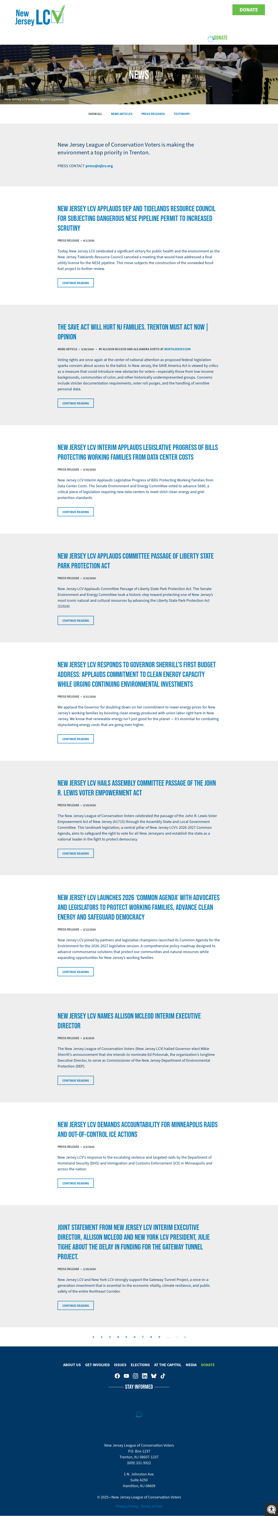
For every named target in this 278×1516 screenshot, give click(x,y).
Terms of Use (151, 1506)
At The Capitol (167, 1364)
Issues (115, 37)
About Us (59, 37)
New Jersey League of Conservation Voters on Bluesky (215, 9)
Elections (139, 37)
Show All (95, 114)
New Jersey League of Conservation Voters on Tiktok (224, 9)
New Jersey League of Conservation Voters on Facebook (179, 9)
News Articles (121, 114)
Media (191, 1364)
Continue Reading (75, 283)
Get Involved (88, 37)
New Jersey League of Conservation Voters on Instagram (197, 9)
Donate (249, 9)
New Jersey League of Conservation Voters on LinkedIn (206, 9)
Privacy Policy (127, 1506)
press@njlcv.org (99, 165)
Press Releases (153, 114)
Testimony (182, 114)
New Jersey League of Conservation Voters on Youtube (188, 9)
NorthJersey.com (177, 349)
